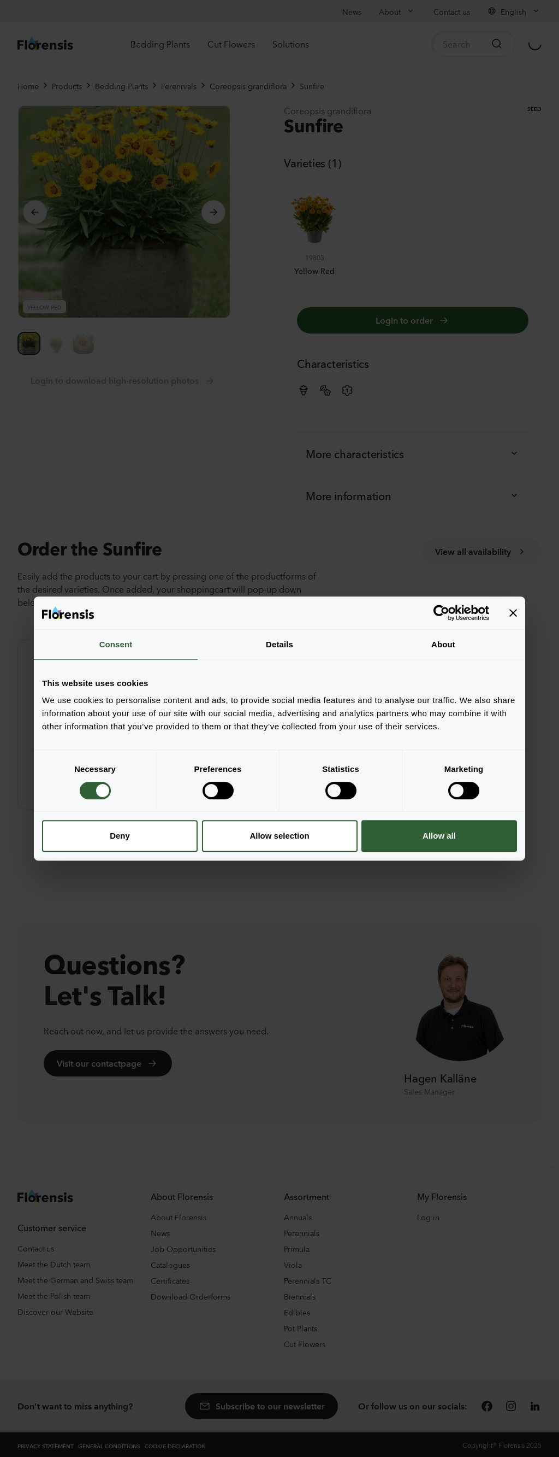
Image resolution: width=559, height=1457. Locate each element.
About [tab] (443, 644)
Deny (120, 835)
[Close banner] (513, 613)
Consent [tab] (116, 644)
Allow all (439, 835)
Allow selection (279, 835)
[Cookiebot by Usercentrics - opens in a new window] (441, 613)
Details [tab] (279, 644)
